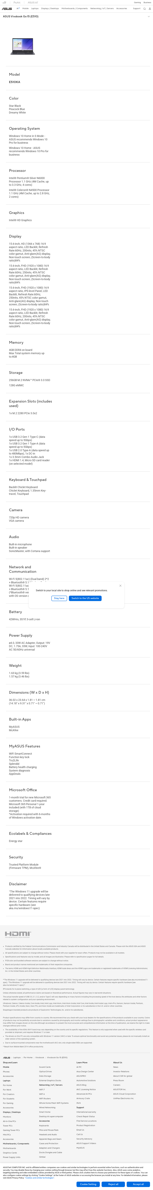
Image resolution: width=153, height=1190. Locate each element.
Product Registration (85, 1125)
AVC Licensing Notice (86, 1089)
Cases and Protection (48, 1143)
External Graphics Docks (50, 1080)
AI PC (79, 1067)
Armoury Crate (83, 1098)
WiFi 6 (42, 1094)
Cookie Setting (88, 1184)
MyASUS (80, 1148)
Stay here (59, 598)
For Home (7, 1085)
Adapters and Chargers (49, 1148)
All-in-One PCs (9, 1121)
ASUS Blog (81, 1085)
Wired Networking (47, 1107)
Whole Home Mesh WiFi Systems (54, 1103)
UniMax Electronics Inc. (123, 1098)
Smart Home (44, 1112)
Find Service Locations (86, 1121)
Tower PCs (7, 1126)
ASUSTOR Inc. (119, 1089)
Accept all (138, 1184)
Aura (78, 1103)
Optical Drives (45, 1071)
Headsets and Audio (48, 1134)
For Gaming (8, 1103)
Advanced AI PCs (84, 1094)
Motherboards (9, 1148)
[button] (137, 2)
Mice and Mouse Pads (48, 1130)
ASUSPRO (81, 1076)
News (115, 1067)
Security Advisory (84, 1139)
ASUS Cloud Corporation (124, 1094)
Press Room (118, 1080)
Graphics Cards (10, 1153)
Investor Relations (121, 1071)
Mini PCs (7, 1135)
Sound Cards (45, 1067)
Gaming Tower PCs (11, 1130)
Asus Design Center (85, 1071)
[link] (7, 9)
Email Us (80, 1130)
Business (147, 2)
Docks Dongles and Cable (50, 1152)
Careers (116, 1085)
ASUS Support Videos (86, 1143)
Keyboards (44, 1125)
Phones (6, 1072)
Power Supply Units (11, 1157)
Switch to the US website (85, 598)
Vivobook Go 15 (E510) (57, 1057)
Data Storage (45, 1076)
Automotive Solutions (86, 1080)
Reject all (113, 1184)
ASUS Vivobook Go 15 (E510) (20, 16)
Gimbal (42, 1157)
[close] (120, 586)
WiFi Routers (45, 1098)
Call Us (79, 1134)
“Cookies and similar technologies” (39, 1178)
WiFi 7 (42, 1089)
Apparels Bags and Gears (50, 1139)
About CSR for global (122, 1076)
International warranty (86, 1112)
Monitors (7, 1117)
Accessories (8, 1076)
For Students (8, 1099)
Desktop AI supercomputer (51, 1116)
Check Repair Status (85, 1116)
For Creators (8, 1094)
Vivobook (39, 1057)
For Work (7, 1090)
